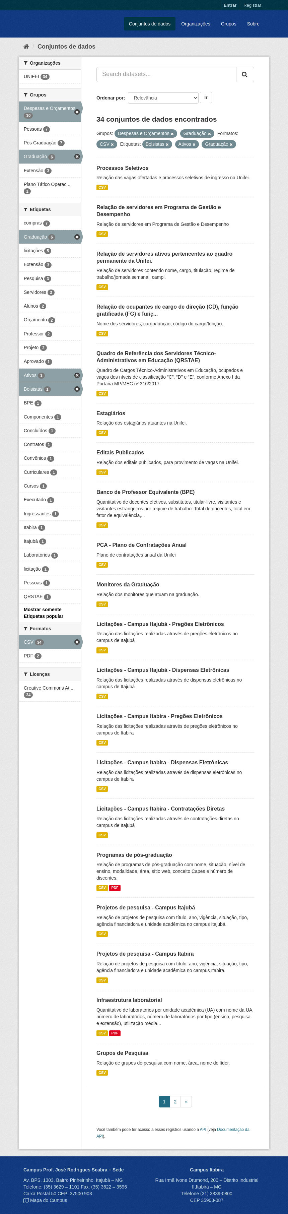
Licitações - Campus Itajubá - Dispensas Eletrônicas (162, 670)
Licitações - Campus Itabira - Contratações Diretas (160, 809)
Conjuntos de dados (150, 23)
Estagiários (110, 413)
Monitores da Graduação (127, 584)
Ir (205, 97)
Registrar (252, 5)
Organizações (195, 23)
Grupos (228, 23)
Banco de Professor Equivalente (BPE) (145, 492)
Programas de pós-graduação (134, 855)
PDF (114, 888)
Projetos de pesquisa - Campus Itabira (145, 954)
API (203, 1129)
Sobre (253, 23)
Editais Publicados (120, 452)
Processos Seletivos (122, 168)
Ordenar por (110, 98)
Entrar (230, 5)
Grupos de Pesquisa (122, 1053)
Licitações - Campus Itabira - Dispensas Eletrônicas (162, 762)
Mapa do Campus (48, 1200)
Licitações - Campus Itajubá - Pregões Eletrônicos (160, 624)
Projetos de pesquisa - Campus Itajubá (145, 907)
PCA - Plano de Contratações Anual (141, 545)
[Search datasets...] (166, 74)
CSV (102, 187)
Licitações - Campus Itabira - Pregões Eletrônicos (159, 716)
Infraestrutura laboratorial (129, 1000)
